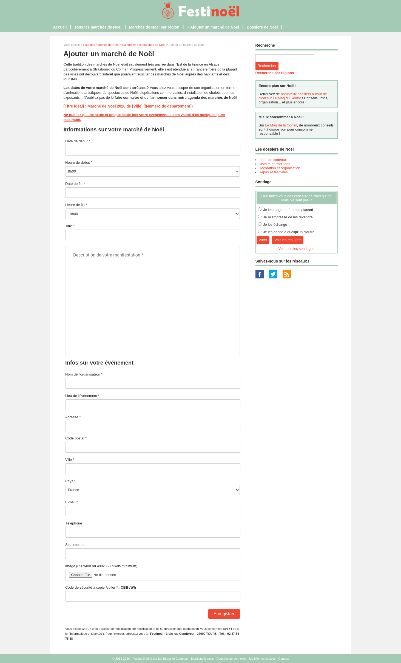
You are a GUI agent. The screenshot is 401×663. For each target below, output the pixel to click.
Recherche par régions (274, 73)
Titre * (70, 226)
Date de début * (77, 141)
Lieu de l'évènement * (82, 396)
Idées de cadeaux (273, 160)
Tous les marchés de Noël (97, 27)
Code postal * (76, 438)
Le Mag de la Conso (281, 125)
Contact (283, 658)
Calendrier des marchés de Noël (143, 44)
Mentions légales (202, 658)
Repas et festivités (273, 172)
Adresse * (73, 417)
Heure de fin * (76, 205)
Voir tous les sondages (296, 249)
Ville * (69, 460)
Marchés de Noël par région (154, 27)
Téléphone (73, 523)
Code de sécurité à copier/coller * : (100, 587)
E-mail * (71, 502)
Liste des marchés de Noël (100, 44)
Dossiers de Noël (262, 27)
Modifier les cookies (262, 658)
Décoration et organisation (279, 168)
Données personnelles (231, 658)
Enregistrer (224, 613)
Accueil (60, 27)
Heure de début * (78, 162)
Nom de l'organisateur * (83, 374)
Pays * (70, 481)
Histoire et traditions (274, 164)
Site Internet (74, 545)
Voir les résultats (287, 240)
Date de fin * (75, 184)
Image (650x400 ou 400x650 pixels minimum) (101, 566)
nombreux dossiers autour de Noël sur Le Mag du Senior (293, 96)
